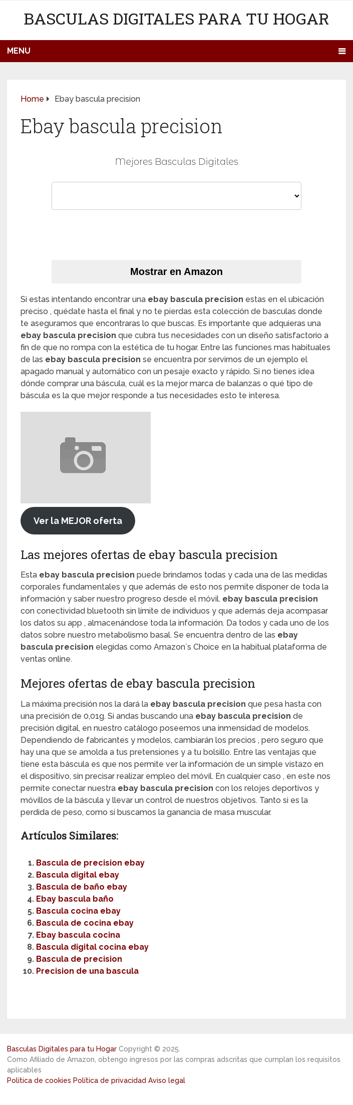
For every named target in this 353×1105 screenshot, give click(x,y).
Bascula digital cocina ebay (92, 947)
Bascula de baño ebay (81, 887)
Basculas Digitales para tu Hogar (176, 18)
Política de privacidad (109, 1080)
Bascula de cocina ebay (85, 923)
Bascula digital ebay (77, 875)
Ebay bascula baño (75, 899)
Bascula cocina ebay (78, 911)
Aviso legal (166, 1080)
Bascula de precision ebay (90, 863)
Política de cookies (39, 1080)
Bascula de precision (79, 959)
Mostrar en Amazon (176, 271)
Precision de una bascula (87, 971)
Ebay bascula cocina (78, 935)
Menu (19, 51)
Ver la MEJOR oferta (78, 520)
